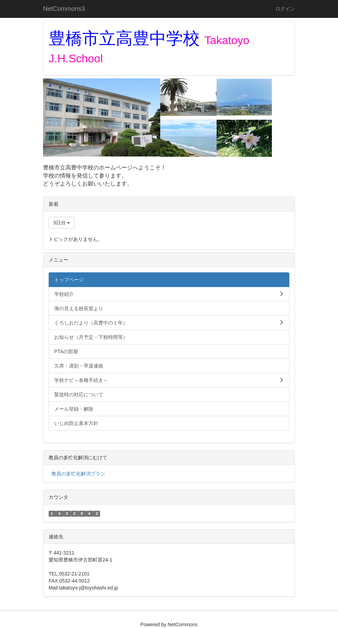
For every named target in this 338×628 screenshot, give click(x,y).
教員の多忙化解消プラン (78, 473)
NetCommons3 (64, 8)
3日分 (61, 222)
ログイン (285, 9)
